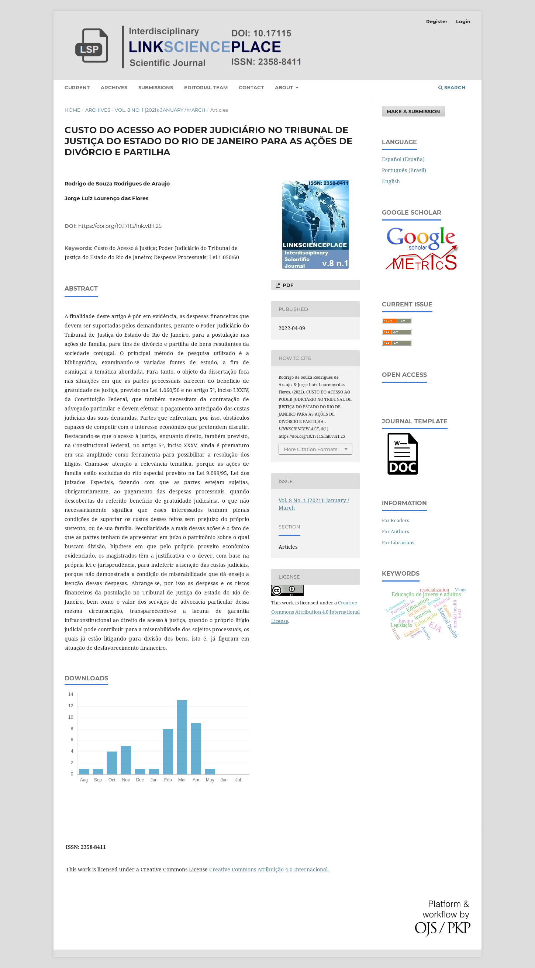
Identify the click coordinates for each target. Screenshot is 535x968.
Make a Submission (413, 111)
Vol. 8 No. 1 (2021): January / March (160, 110)
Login (463, 21)
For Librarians (398, 542)
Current (77, 87)
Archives (114, 87)
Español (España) (403, 159)
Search (452, 87)
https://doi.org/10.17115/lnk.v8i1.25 (120, 226)
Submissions (155, 87)
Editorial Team (206, 87)
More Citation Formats (310, 449)
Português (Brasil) (404, 170)
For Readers (395, 520)
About (284, 87)
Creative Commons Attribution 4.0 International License (315, 611)
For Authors (395, 531)
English (391, 181)
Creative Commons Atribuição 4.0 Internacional (268, 869)
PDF (287, 285)
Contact (251, 87)
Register (437, 21)
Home (72, 110)
